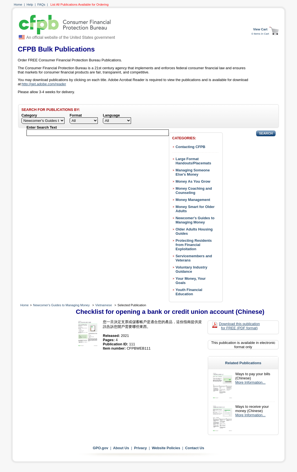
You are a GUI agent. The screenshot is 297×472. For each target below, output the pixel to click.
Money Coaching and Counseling (194, 190)
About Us (121, 448)
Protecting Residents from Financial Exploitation (194, 244)
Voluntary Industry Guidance (191, 269)
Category (29, 115)
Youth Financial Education (189, 292)
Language (111, 115)
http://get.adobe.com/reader (44, 84)
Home (18, 4)
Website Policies (166, 448)
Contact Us (194, 448)
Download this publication (239, 326)
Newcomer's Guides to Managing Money (195, 220)
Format (76, 115)
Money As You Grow (193, 181)
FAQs (41, 4)
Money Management (193, 200)
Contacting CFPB (190, 147)
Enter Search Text (41, 127)
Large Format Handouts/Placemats (193, 161)
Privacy (140, 448)
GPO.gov (100, 448)
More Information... (250, 382)
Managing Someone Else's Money (193, 172)
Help (29, 4)
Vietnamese (103, 305)
